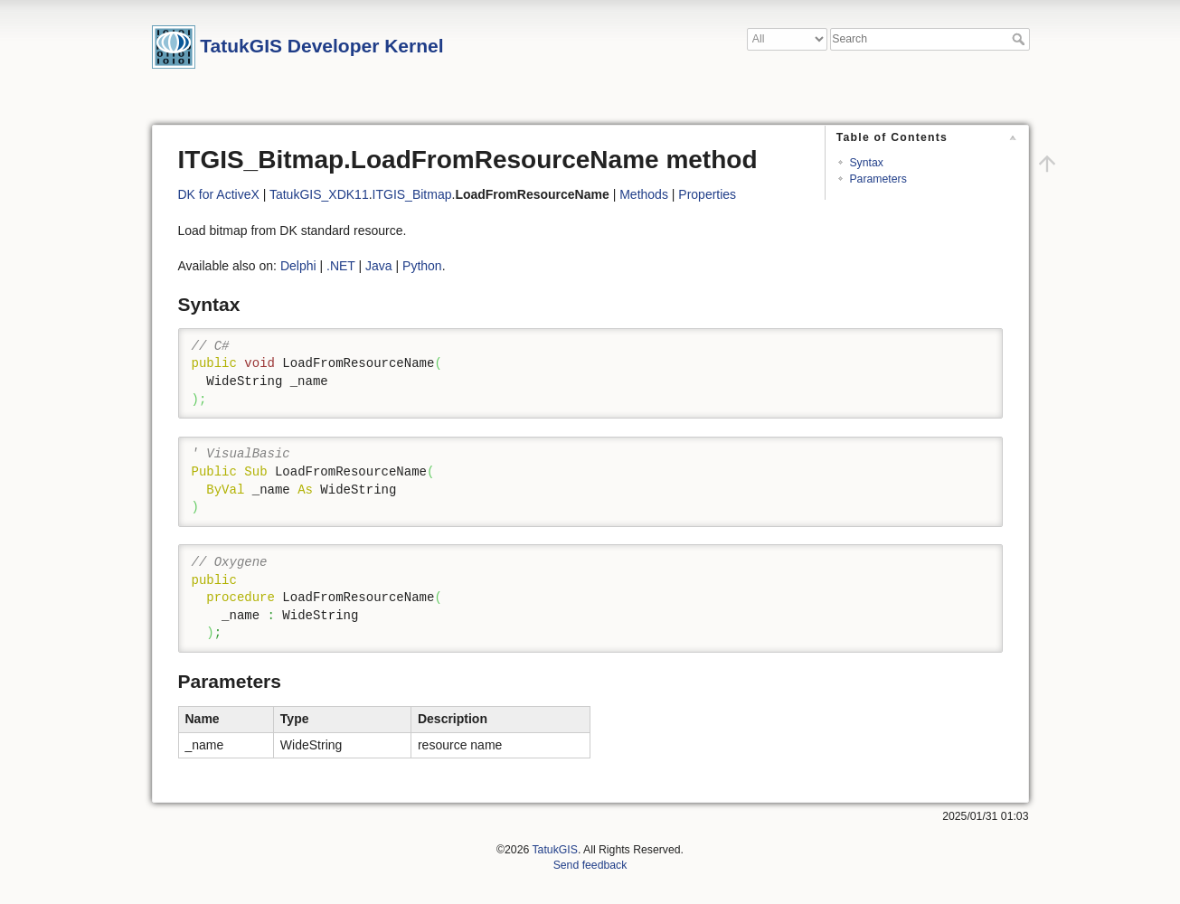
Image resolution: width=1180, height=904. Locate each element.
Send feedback (590, 865)
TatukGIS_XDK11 (319, 194)
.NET (340, 266)
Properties (707, 194)
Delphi (298, 266)
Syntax (866, 162)
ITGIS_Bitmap (412, 194)
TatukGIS (554, 849)
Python (422, 266)
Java (378, 266)
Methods (643, 194)
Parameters (877, 179)
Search (1020, 39)
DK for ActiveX (219, 194)
